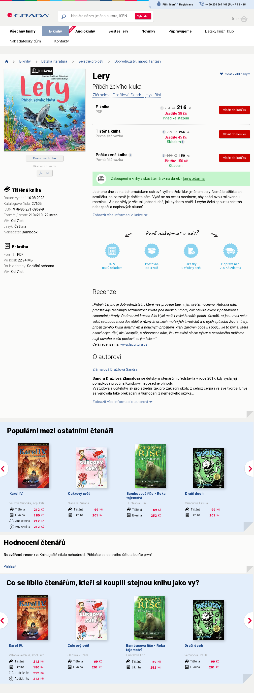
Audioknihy (85, 31)
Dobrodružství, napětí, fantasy (138, 61)
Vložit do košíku (234, 110)
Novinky (148, 31)
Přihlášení (169, 4)
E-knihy (55, 31)
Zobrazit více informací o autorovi (120, 402)
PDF (44, 173)
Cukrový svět (79, 494)
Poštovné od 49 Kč (152, 266)
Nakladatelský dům (25, 41)
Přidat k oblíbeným (235, 74)
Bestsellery (118, 31)
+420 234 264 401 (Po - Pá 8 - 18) (226, 4)
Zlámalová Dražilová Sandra (118, 94)
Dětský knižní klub (219, 31)
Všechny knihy (22, 31)
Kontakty (61, 41)
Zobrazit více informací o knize (118, 215)
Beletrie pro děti (91, 61)
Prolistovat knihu (44, 158)
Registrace (186, 4)
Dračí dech (194, 494)
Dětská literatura (54, 61)
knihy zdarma (194, 179)
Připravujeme (180, 31)
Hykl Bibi (153, 94)
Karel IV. (16, 494)
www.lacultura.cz (134, 344)
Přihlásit (10, 566)
